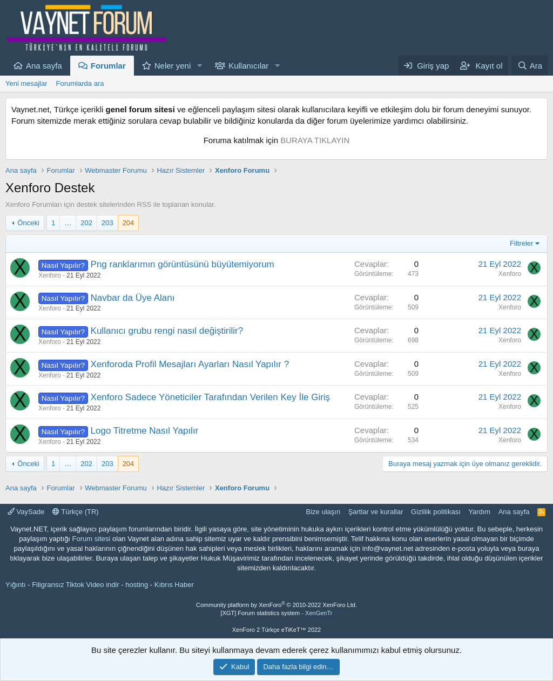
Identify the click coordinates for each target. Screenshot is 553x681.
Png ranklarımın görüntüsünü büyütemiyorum (182, 264)
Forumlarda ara (80, 83)
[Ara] (530, 66)
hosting (136, 585)
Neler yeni (172, 65)
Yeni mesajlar (26, 83)
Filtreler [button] (521, 243)
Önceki (28, 223)
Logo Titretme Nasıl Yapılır (145, 431)
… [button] (67, 223)
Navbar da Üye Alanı (133, 298)
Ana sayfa (44, 65)
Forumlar (108, 65)
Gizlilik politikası (436, 512)
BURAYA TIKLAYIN (314, 140)
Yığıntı (15, 585)
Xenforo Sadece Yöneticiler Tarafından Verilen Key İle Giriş (211, 397)
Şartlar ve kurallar (375, 512)
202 (86, 223)
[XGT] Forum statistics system (277, 613)
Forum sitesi (91, 539)
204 (128, 223)
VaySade (26, 512)
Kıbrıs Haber (174, 585)
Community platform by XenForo (276, 605)
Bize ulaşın (323, 512)
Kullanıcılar (248, 65)
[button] (199, 66)
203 (107, 223)
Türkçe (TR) (75, 512)
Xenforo (49, 275)
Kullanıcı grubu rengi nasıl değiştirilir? (167, 331)
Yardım (479, 512)
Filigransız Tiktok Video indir (75, 585)
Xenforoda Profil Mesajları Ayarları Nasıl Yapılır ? (190, 364)
